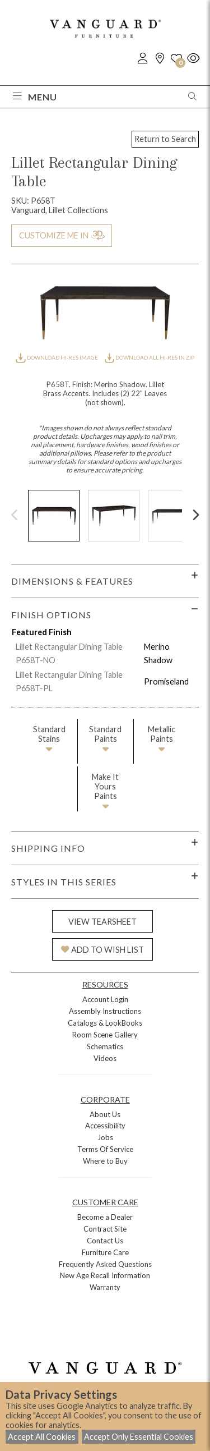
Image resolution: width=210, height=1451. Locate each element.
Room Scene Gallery (105, 1034)
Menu (35, 96)
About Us (105, 1114)
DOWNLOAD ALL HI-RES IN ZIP (149, 357)
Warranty (105, 1287)
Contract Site (105, 1228)
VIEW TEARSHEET (102, 921)
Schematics (105, 1046)
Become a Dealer (105, 1217)
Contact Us (105, 1240)
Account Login (105, 999)
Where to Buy (105, 1160)
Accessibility (105, 1125)
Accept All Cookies (42, 1436)
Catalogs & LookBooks (105, 1022)
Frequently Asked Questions (105, 1264)
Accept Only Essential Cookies (138, 1436)
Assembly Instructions (105, 1011)
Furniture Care (105, 1252)
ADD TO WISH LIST (102, 949)
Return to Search (165, 139)
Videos (105, 1058)
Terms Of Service (105, 1149)
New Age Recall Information (105, 1275)
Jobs (105, 1137)
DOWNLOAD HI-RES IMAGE (57, 357)
